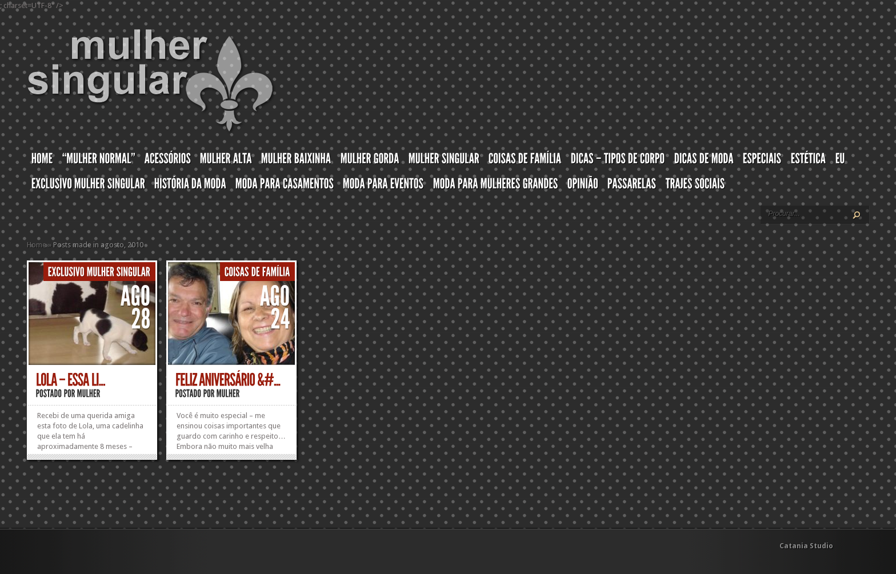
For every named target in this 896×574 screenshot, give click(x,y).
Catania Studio (806, 546)
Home (36, 244)
